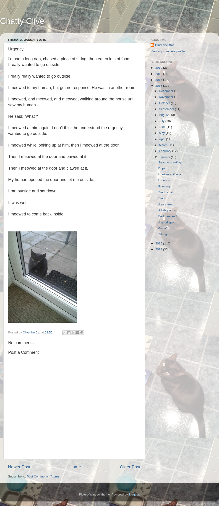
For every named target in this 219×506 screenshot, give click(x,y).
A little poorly (167, 210)
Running (164, 186)
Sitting (162, 234)
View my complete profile (168, 51)
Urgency (164, 180)
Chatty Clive (22, 21)
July (162, 121)
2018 (159, 74)
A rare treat (166, 204)
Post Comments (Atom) (43, 476)
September (167, 109)
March (163, 145)
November (166, 97)
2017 (159, 79)
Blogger (134, 494)
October (165, 103)
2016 (159, 85)
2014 (159, 249)
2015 (159, 243)
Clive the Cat (164, 45)
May (162, 133)
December (166, 91)
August (164, 115)
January (165, 157)
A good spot (166, 222)
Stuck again (166, 192)
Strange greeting (169, 162)
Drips (162, 168)
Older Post (130, 466)
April (162, 139)
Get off (162, 228)
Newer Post (19, 466)
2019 (159, 67)
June (163, 127)
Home (75, 466)
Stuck (162, 198)
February (165, 151)
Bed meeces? (167, 216)
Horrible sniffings (169, 174)
